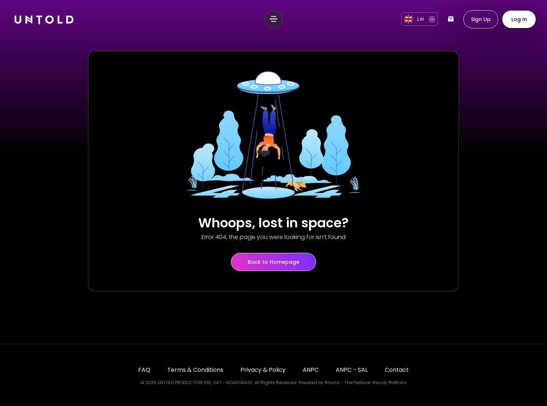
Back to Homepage (273, 262)
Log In (519, 19)
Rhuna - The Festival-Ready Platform (366, 382)
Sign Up (481, 19)
